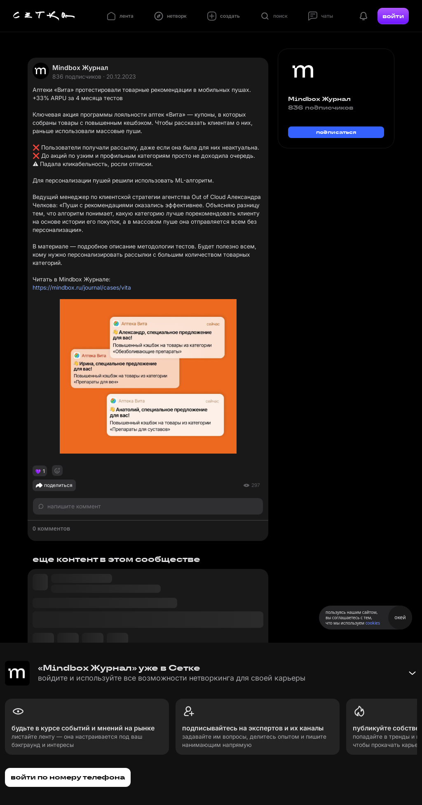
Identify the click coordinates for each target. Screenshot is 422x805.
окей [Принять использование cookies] (400, 617)
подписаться (336, 132)
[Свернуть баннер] (412, 673)
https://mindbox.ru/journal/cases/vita (82, 287)
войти (393, 16)
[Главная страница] (44, 16)
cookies (373, 623)
